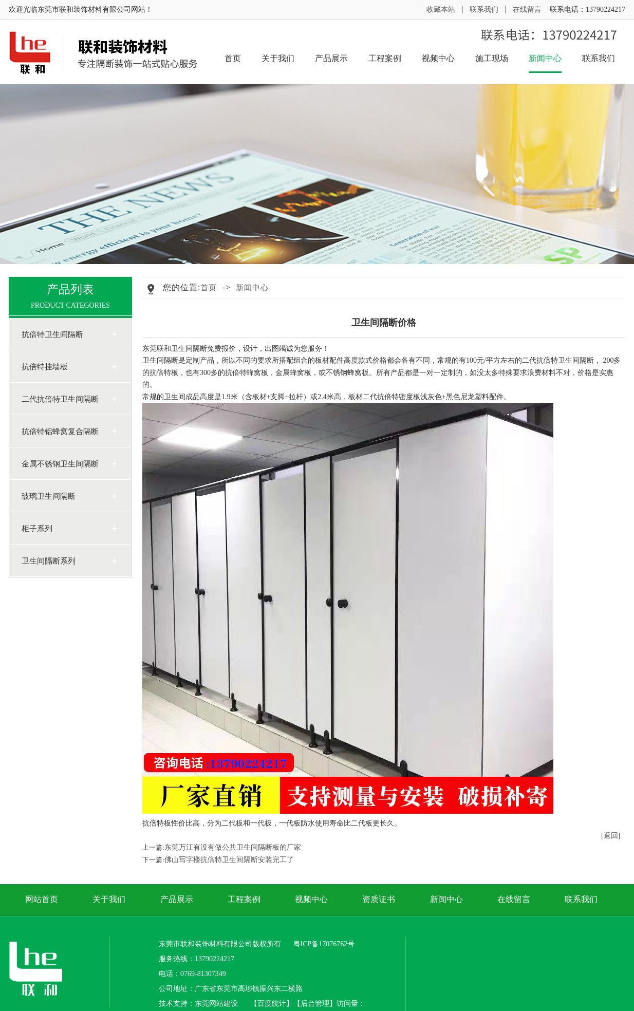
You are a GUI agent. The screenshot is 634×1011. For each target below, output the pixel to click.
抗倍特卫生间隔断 (52, 334)
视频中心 (438, 58)
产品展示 (331, 58)
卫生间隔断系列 (49, 561)
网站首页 (41, 899)
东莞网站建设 (216, 1003)
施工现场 (491, 58)
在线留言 (527, 9)
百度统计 (271, 1003)
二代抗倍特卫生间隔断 (60, 399)
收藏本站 (440, 9)
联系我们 (484, 9)
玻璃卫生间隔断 (49, 496)
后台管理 (315, 1003)
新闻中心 (545, 62)
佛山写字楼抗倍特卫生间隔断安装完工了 (229, 860)
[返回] (610, 835)
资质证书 (378, 899)
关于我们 (278, 58)
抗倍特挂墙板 (45, 367)
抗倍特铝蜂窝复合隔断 (60, 431)
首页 (233, 58)
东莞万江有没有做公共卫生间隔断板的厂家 (232, 847)
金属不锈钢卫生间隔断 (60, 464)
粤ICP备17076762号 (324, 944)
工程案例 (384, 58)
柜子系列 (37, 529)
